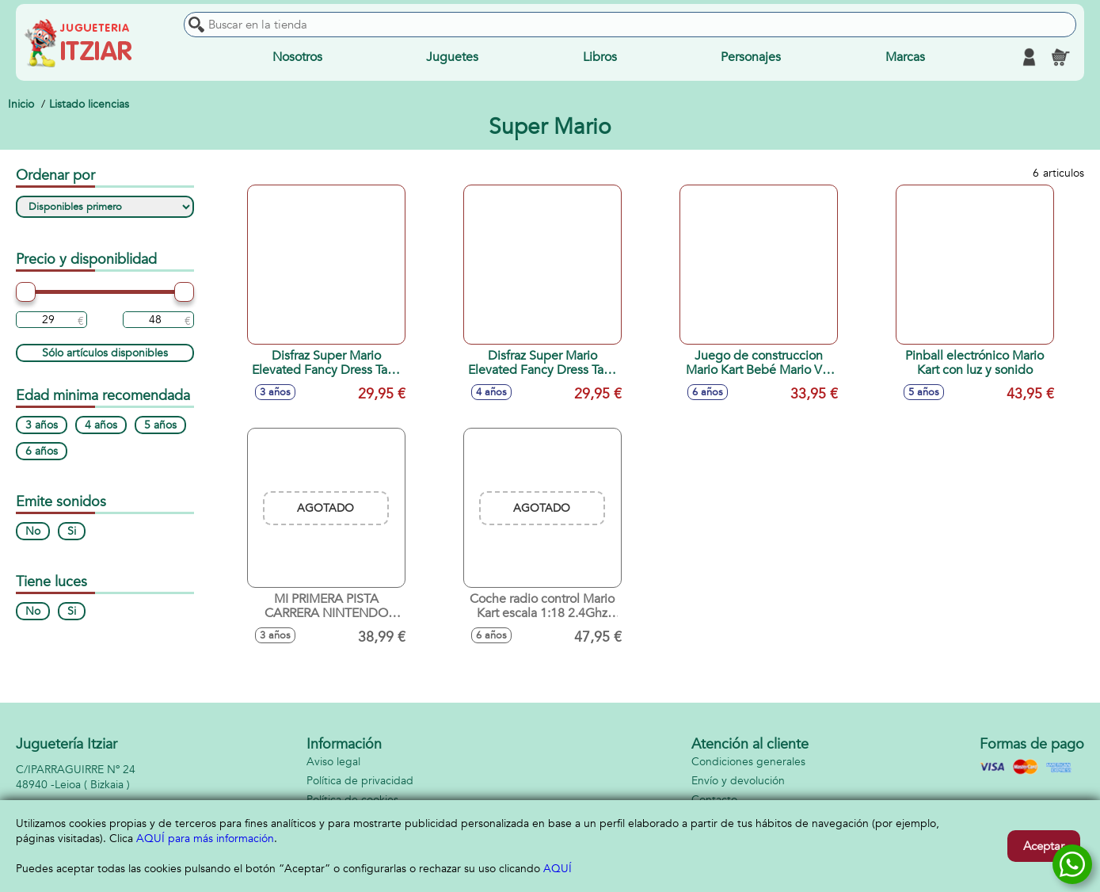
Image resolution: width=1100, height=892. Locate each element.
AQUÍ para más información (205, 838)
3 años (41, 425)
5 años (160, 425)
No (32, 531)
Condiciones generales (748, 761)
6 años (41, 451)
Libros (600, 57)
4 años (101, 425)
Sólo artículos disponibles (105, 352)
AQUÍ (557, 868)
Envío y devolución (738, 780)
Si (71, 531)
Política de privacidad (359, 780)
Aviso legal (333, 761)
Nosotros (297, 57)
